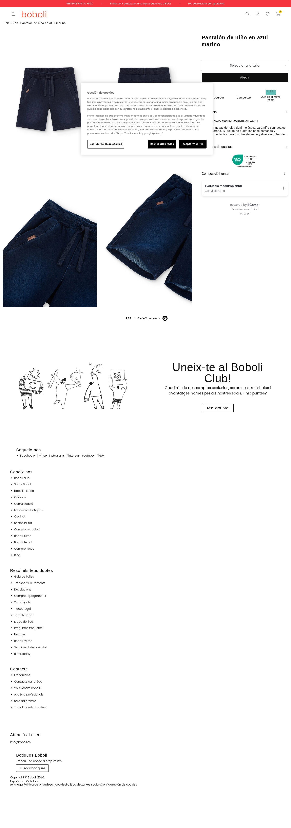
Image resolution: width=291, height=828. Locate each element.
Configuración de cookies (106, 144)
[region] (147, 119)
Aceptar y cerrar (192, 144)
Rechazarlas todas (162, 144)
